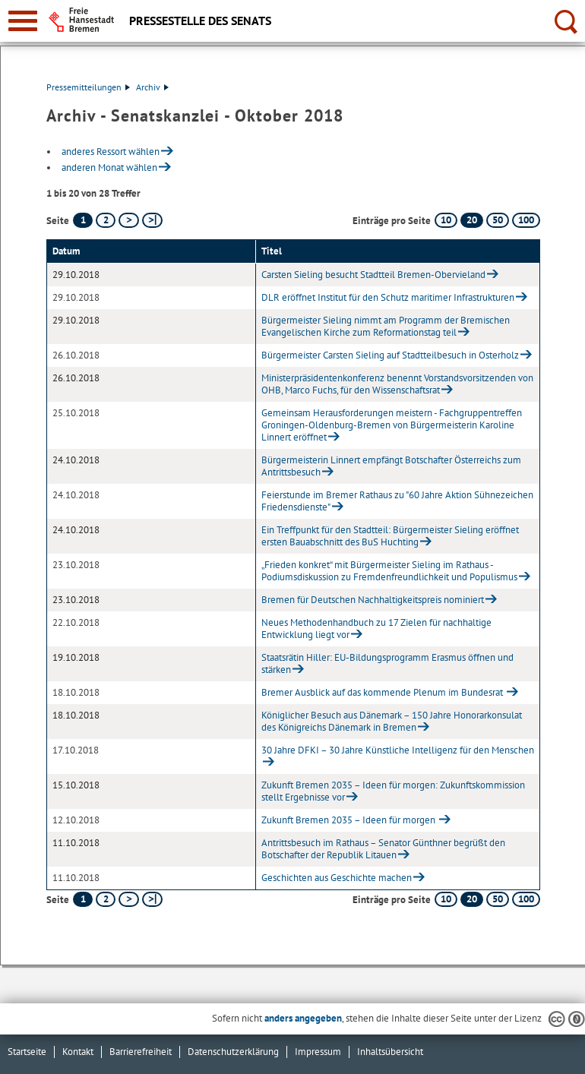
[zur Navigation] (23, 21)
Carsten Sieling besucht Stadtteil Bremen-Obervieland (373, 274)
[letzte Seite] (152, 220)
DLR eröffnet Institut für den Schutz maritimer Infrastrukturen (387, 297)
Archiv (152, 87)
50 (497, 219)
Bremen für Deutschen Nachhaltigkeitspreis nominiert (372, 599)
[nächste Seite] (129, 220)
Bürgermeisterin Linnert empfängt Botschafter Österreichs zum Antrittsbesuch (391, 466)
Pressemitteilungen (88, 87)
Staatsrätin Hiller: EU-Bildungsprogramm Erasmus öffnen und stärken (387, 663)
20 (471, 219)
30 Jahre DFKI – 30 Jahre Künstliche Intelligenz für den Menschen (397, 750)
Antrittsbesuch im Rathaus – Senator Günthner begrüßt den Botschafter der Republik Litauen (383, 848)
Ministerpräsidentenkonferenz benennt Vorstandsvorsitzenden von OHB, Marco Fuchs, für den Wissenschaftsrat (397, 383)
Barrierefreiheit (140, 1051)
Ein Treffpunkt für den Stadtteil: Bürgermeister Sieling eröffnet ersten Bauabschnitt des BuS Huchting (390, 535)
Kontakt (77, 1051)
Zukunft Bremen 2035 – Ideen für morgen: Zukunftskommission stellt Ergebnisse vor (393, 791)
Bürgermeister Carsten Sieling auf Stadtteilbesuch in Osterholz (390, 355)
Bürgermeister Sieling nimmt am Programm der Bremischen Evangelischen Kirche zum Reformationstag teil (385, 326)
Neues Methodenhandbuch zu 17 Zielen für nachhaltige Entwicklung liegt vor (376, 628)
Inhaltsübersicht (390, 1051)
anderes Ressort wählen (111, 151)
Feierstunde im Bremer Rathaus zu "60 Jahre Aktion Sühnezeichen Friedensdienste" (397, 500)
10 (446, 219)
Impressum (318, 1051)
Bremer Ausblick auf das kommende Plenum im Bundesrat (383, 692)
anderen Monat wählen (109, 167)
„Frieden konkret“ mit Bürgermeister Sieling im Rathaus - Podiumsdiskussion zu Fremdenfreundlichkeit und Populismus (389, 570)
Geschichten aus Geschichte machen (336, 877)
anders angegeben (303, 1018)
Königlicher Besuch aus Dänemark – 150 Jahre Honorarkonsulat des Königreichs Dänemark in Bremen (391, 721)
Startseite (27, 1051)
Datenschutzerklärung (233, 1051)
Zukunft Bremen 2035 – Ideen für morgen (349, 819)
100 (526, 219)
